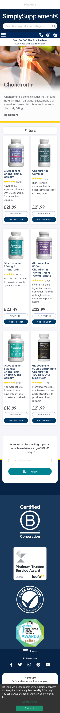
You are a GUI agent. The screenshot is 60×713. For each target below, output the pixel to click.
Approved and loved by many (30, 42)
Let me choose (29, 701)
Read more (11, 114)
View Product (15, 213)
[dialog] (30, 698)
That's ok (29, 708)
